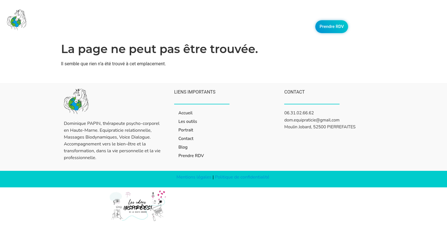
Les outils (310, 13)
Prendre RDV (332, 26)
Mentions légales (193, 177)
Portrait (336, 13)
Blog (382, 13)
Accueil (284, 13)
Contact (361, 13)
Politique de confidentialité (243, 177)
